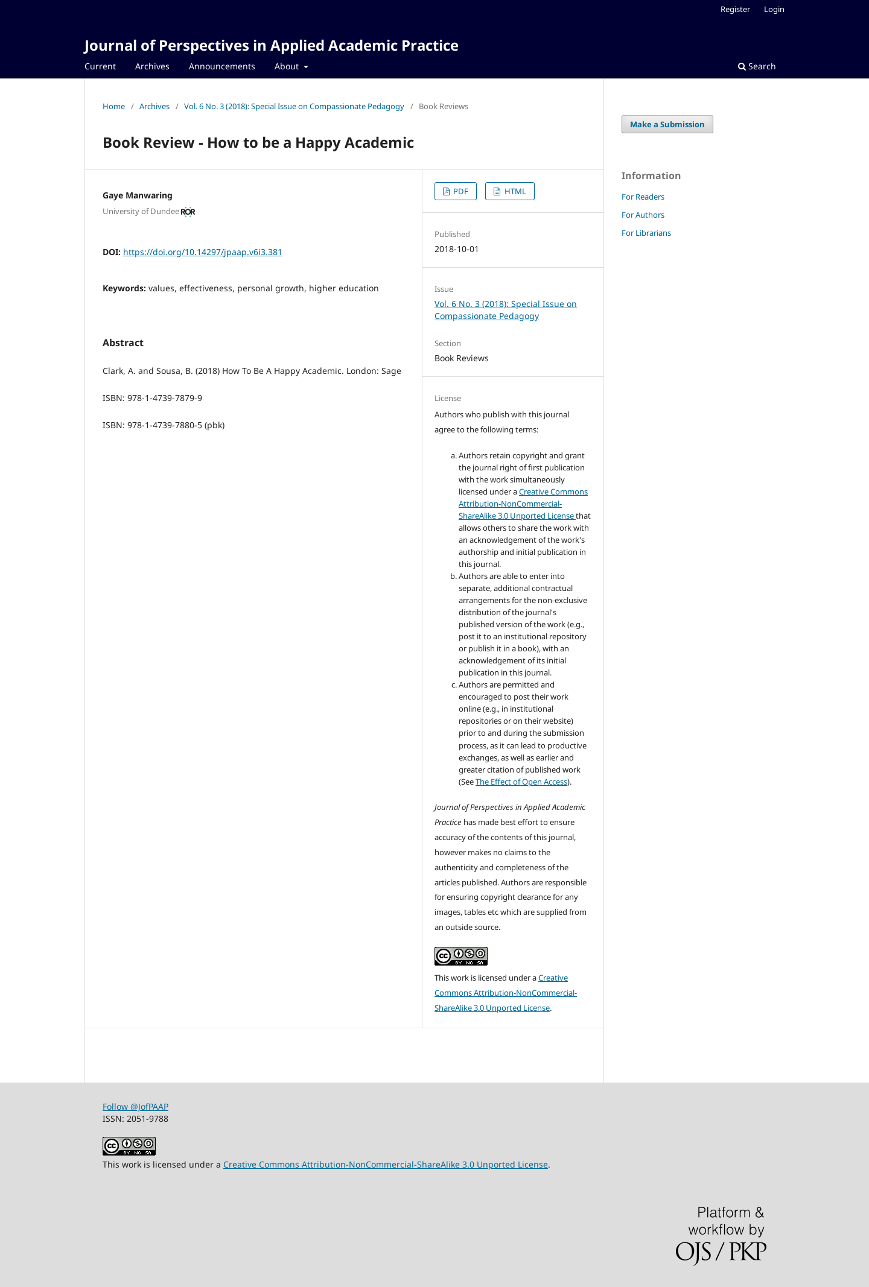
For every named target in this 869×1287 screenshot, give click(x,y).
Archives (152, 66)
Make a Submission (667, 124)
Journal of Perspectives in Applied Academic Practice (271, 45)
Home (114, 106)
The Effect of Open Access (521, 781)
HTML (514, 191)
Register (735, 9)
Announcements (222, 66)
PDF (459, 191)
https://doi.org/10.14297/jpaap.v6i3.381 (202, 252)
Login (774, 9)
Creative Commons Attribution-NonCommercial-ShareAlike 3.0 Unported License (523, 503)
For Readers (643, 196)
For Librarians (646, 232)
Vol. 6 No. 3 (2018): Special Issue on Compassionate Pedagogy (294, 106)
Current (100, 66)
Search (757, 66)
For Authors (643, 214)
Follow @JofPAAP (135, 1106)
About (288, 66)
